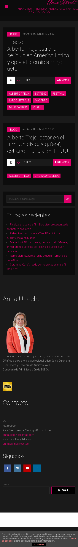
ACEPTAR (39, 544)
